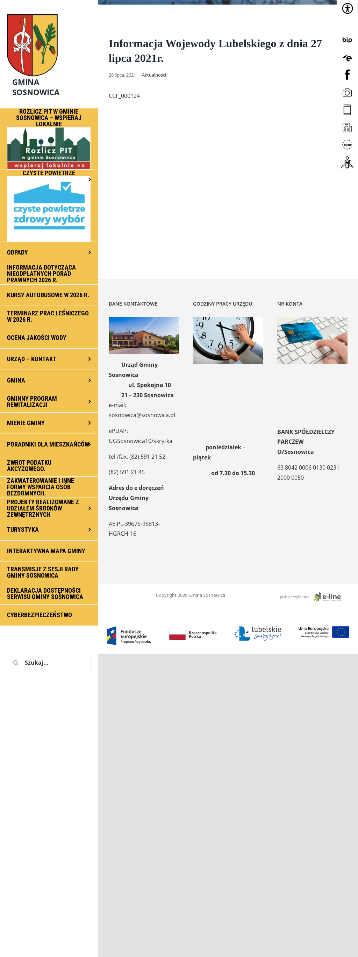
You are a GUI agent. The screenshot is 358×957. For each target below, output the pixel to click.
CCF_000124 (124, 96)
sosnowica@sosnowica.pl (142, 415)
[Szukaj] (15, 662)
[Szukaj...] (49, 662)
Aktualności (154, 75)
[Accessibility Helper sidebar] (347, 8)
